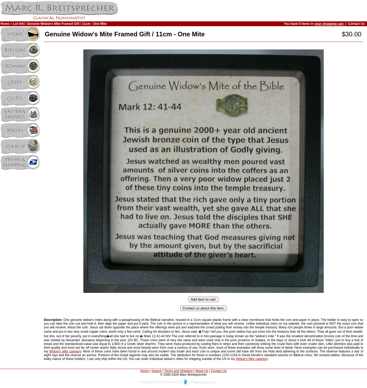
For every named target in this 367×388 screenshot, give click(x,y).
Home (5, 24)
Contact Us (356, 24)
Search (156, 371)
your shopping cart (328, 24)
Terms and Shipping (178, 371)
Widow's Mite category (65, 351)
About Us (201, 371)
